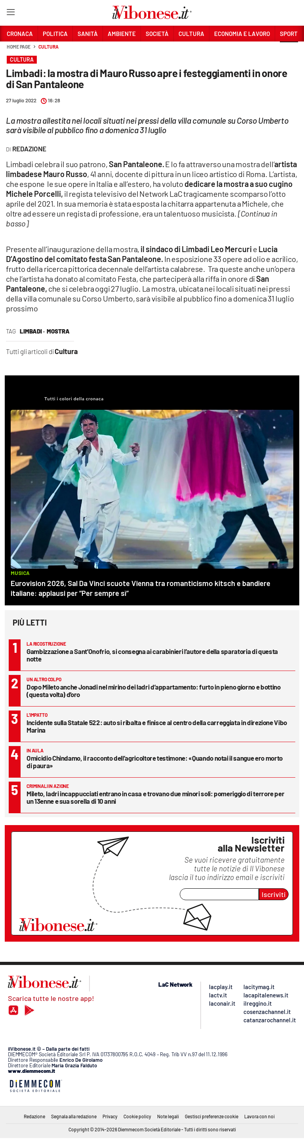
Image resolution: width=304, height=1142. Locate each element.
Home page (18, 46)
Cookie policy (137, 1116)
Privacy (110, 1116)
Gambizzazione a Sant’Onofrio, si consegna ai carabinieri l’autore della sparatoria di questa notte (152, 655)
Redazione (34, 1116)
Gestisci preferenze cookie (211, 1116)
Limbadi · (32, 331)
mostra (58, 331)
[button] (289, 50)
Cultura (48, 46)
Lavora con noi (259, 1116)
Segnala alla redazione (74, 1116)
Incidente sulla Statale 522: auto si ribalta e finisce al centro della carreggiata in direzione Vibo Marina (157, 726)
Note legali (168, 1116)
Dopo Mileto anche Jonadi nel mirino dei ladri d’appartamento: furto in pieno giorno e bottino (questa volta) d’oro (153, 690)
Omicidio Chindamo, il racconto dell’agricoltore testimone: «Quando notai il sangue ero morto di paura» (155, 761)
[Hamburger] (10, 13)
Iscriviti (274, 894)
